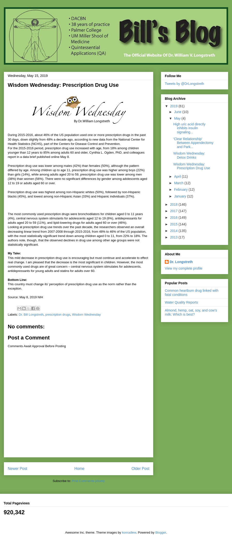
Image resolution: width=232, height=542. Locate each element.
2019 (174, 106)
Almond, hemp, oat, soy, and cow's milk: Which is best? (191, 312)
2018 (174, 204)
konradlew (129, 532)
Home (79, 469)
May (177, 118)
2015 (174, 224)
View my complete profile (183, 268)
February (181, 189)
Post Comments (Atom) (88, 481)
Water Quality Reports (181, 302)
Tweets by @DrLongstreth (184, 84)
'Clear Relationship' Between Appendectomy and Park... (193, 143)
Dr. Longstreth (181, 262)
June (178, 112)
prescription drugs (57, 314)
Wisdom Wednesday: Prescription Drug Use (191, 166)
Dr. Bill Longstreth (31, 314)
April (178, 176)
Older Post (140, 469)
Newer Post (17, 469)
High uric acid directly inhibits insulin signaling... (189, 128)
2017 (174, 211)
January (180, 196)
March (179, 183)
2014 (174, 231)
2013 (174, 237)
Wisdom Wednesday (86, 314)
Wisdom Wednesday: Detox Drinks (189, 155)
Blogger (160, 532)
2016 (174, 217)
